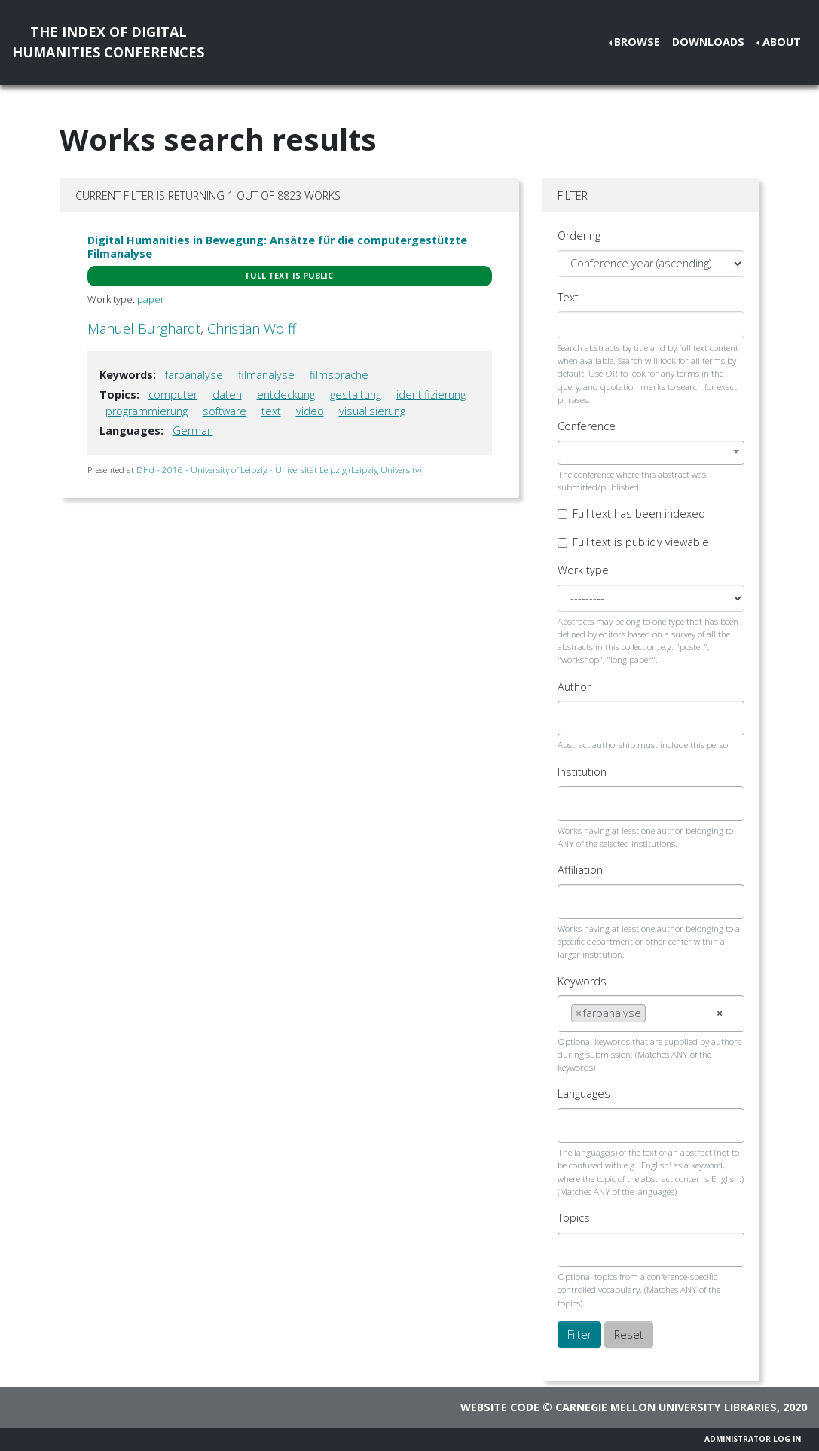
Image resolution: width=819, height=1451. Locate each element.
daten (227, 394)
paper (150, 299)
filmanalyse (266, 375)
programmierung (146, 411)
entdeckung (286, 394)
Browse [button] (637, 42)
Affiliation (580, 870)
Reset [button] (628, 1334)
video (310, 411)
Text (568, 297)
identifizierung (431, 394)
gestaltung (355, 394)
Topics (574, 1218)
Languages (584, 1093)
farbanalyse (194, 375)
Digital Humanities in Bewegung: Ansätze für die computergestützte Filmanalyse (277, 246)
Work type (583, 570)
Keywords (582, 981)
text (271, 411)
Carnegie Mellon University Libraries (666, 1407)
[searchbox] (575, 718)
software (224, 411)
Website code (499, 1407)
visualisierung (372, 411)
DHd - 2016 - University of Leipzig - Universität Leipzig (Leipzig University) (278, 469)
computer (172, 394)
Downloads (708, 42)
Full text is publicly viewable (641, 542)
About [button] (781, 42)
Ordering (579, 235)
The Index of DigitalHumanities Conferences (108, 42)
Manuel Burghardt (143, 328)
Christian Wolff (251, 328)
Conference (587, 426)
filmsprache (339, 375)
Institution (582, 772)
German (193, 430)
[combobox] (651, 453)
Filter (579, 1334)
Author (574, 687)
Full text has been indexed (639, 513)
